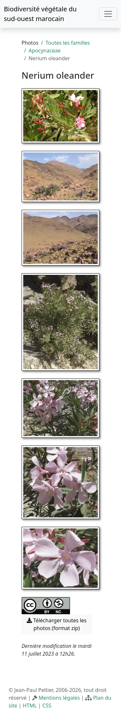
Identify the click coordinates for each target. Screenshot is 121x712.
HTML (30, 705)
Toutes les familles (67, 42)
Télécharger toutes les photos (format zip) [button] (57, 624)
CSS (46, 705)
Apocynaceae (45, 50)
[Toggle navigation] (108, 13)
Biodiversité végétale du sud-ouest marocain (40, 14)
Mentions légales (59, 697)
